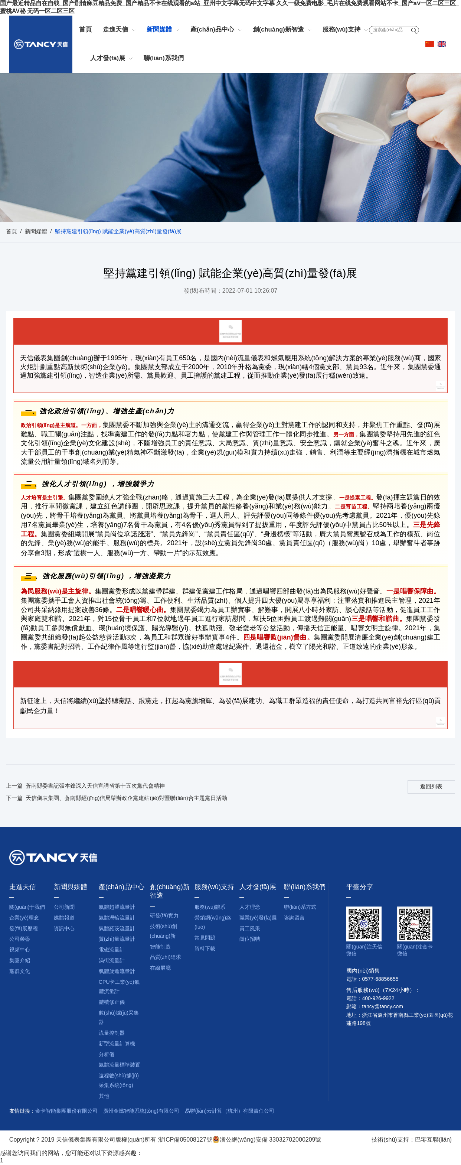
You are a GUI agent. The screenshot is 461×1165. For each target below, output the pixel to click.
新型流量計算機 (117, 1044)
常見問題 (204, 938)
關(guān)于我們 (27, 907)
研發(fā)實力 (164, 916)
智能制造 (160, 947)
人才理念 (249, 907)
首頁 (85, 30)
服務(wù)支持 (341, 30)
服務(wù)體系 (209, 907)
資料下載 (204, 949)
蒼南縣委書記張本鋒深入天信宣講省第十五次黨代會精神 (95, 786)
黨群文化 (19, 971)
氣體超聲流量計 (117, 907)
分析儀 (106, 1055)
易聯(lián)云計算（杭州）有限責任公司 (229, 1111)
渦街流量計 (112, 961)
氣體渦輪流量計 (117, 918)
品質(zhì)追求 (165, 957)
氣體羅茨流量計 (117, 929)
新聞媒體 (159, 30)
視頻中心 (19, 950)
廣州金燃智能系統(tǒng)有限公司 (141, 1111)
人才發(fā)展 (107, 58)
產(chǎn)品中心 (212, 30)
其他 (104, 1096)
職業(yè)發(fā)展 (258, 918)
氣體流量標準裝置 (119, 1065)
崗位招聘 (249, 939)
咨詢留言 (294, 918)
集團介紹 (19, 961)
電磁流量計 (112, 950)
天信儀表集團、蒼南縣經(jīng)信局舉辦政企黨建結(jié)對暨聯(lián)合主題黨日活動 (126, 798)
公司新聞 (64, 907)
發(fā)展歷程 (23, 929)
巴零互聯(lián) (433, 1140)
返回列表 (431, 787)
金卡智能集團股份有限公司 (66, 1111)
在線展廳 (160, 968)
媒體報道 (64, 918)
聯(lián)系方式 (300, 907)
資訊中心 (64, 929)
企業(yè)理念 (24, 918)
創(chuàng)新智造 (278, 30)
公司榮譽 (19, 939)
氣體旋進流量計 (117, 971)
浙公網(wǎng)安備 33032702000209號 (266, 1140)
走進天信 (115, 30)
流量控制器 (112, 1033)
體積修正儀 (112, 1002)
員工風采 (249, 929)
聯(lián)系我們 (164, 58)
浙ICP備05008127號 (185, 1140)
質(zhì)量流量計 (117, 939)
